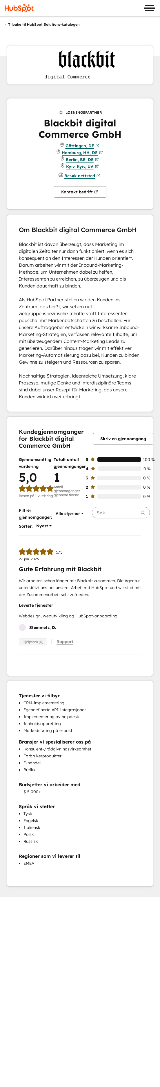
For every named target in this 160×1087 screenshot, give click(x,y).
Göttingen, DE (82, 145)
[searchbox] (121, 512)
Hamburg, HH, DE (82, 152)
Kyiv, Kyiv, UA (82, 166)
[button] (68, 513)
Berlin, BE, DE (82, 159)
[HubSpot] (19, 8)
